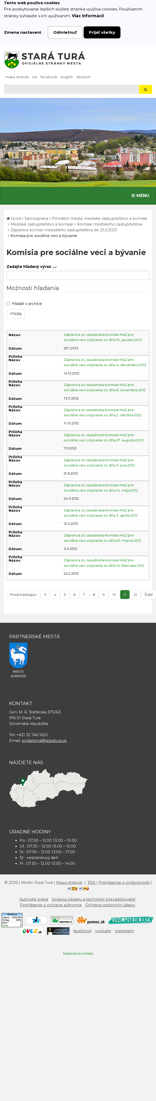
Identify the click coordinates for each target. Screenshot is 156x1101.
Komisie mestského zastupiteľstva (109, 224)
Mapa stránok (17, 77)
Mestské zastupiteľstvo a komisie (41, 224)
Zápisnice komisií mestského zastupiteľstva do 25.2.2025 (63, 230)
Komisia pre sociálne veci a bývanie (43, 235)
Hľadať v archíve (24, 303)
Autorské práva (33, 899)
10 (114, 594)
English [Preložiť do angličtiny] (67, 77)
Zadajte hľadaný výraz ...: (31, 266)
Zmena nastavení (22, 32)
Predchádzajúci (23, 594)
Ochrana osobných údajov (110, 905)
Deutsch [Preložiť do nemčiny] (83, 77)
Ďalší (149, 594)
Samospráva (36, 218)
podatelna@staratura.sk (44, 740)
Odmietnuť (65, 32)
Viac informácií (88, 15)
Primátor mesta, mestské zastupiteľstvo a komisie (99, 218)
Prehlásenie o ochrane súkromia (51, 905)
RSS (34, 77)
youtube (103, 931)
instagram (124, 931)
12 (135, 594)
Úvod (16, 218)
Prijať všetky (102, 32)
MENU (141, 195)
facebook (49, 77)
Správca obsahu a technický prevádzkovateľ (93, 899)
